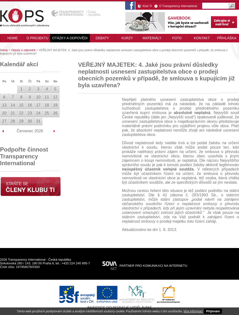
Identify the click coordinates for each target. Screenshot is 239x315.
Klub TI (147, 6)
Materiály (152, 38)
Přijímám (213, 311)
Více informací (193, 311)
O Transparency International (178, 6)
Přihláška (226, 38)
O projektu (37, 38)
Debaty (102, 38)
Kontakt (202, 38)
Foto (177, 38)
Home (4, 50)
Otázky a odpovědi (70, 38)
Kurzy (127, 38)
